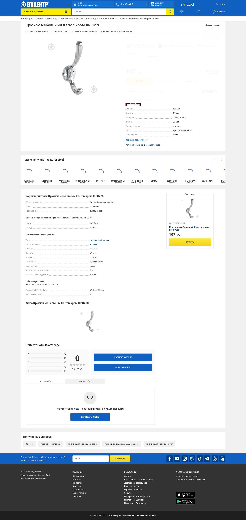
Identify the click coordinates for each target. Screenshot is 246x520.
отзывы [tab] (44, 381)
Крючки (29, 444)
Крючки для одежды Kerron (159, 444)
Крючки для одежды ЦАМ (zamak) (122, 444)
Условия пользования (187, 476)
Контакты (77, 483)
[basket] (218, 12)
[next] (221, 159)
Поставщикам (79, 489)
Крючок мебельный (50, 444)
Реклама (76, 496)
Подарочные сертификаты (137, 496)
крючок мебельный (100, 240)
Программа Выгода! (134, 500)
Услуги (127, 493)
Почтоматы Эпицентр (135, 503)
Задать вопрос (123, 367)
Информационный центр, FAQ (35, 475)
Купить (139, 81)
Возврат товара (131, 486)
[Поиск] (170, 11)
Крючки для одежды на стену (82, 444)
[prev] (214, 159)
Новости (76, 479)
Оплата (127, 476)
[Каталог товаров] (46, 11)
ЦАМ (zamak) (96, 261)
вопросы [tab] (83, 381)
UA (68, 4)
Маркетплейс (79, 493)
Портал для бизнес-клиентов (190, 479)
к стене (93, 244)
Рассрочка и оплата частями (138, 479)
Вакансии (77, 486)
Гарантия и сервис (133, 489)
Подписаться (120, 458)
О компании (78, 476)
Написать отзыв (123, 357)
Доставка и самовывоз (135, 483)
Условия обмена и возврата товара (143, 145)
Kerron (93, 227)
